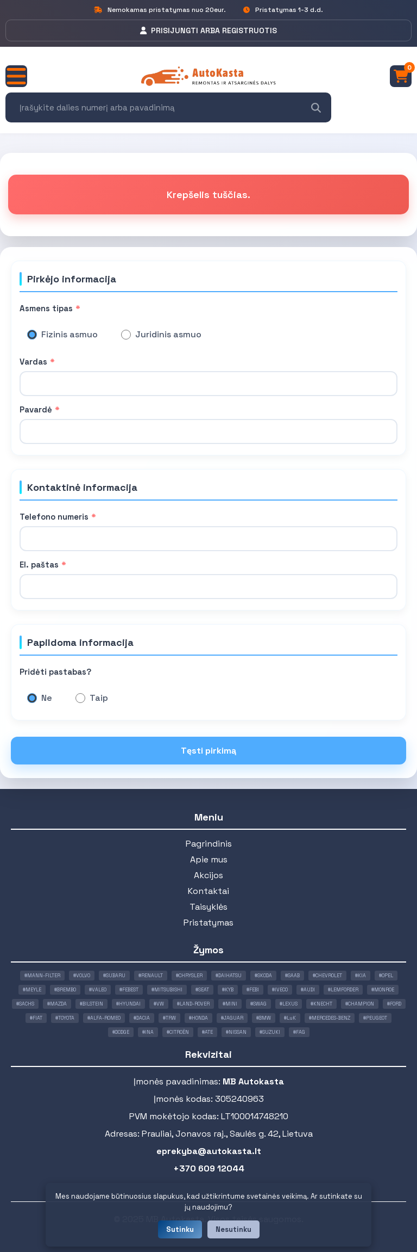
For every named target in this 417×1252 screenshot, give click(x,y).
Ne (46, 698)
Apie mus (209, 859)
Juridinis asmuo (168, 334)
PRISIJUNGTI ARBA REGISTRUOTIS (208, 30)
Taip (99, 698)
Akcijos (208, 875)
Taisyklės (208, 906)
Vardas (37, 361)
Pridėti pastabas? (55, 672)
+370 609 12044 (208, 1168)
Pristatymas (208, 922)
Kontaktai (208, 891)
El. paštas (43, 564)
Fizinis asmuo (69, 334)
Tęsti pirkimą (208, 750)
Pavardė (40, 409)
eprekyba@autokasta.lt (208, 1151)
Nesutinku (233, 1229)
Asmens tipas (50, 308)
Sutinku (180, 1229)
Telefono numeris (58, 516)
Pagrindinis (209, 843)
